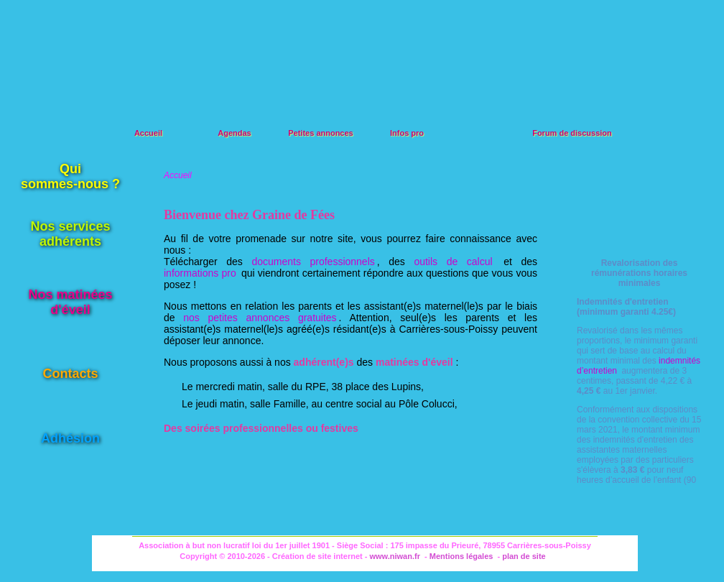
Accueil (148, 133)
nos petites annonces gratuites (259, 317)
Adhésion (70, 438)
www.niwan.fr (394, 556)
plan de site (524, 556)
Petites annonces (320, 133)
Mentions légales (461, 556)
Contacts (70, 373)
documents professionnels (312, 261)
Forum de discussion (572, 133)
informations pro (200, 273)
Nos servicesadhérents (70, 234)
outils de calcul (453, 261)
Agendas (234, 133)
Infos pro (407, 133)
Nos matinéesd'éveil (70, 302)
